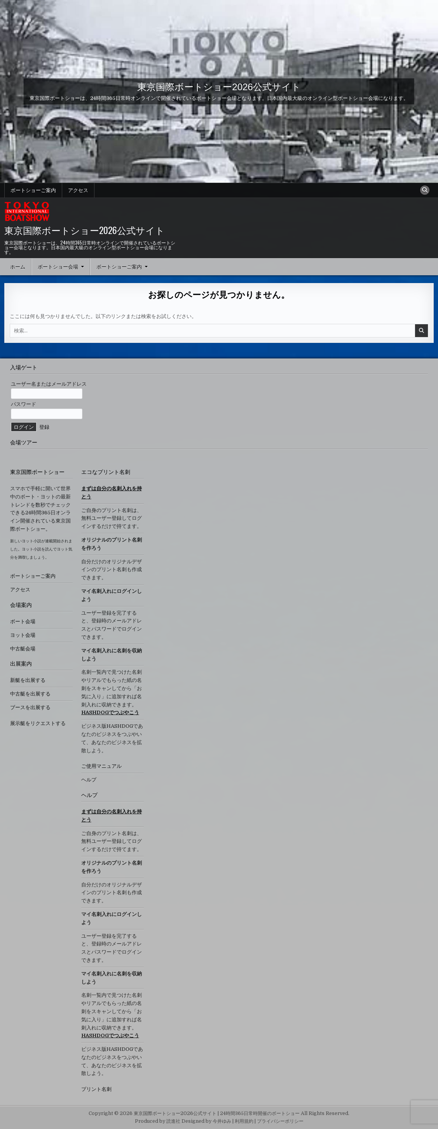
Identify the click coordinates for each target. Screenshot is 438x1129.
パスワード (23, 404)
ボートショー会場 (58, 267)
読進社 (173, 1121)
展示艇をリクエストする (38, 723)
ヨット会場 (22, 635)
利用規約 (244, 1121)
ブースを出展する (30, 707)
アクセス (78, 190)
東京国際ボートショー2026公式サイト (218, 86)
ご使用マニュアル (101, 766)
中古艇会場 (22, 649)
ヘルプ (88, 780)
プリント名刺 (96, 1089)
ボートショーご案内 (33, 190)
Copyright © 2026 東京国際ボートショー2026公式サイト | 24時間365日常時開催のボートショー (194, 1113)
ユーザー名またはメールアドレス (49, 384)
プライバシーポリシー (280, 1121)
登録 (44, 427)
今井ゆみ (222, 1121)
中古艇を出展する (30, 694)
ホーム (17, 267)
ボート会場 (22, 621)
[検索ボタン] (424, 190)
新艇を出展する (27, 680)
